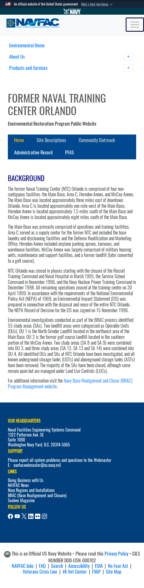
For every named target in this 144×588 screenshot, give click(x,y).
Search (57, 566)
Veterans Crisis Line (40, 571)
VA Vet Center (74, 571)
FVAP (96, 571)
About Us (71, 56)
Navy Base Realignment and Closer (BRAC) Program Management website (70, 383)
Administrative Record (33, 152)
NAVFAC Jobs (23, 566)
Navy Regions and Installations (31, 490)
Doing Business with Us (25, 480)
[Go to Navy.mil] (72, 11)
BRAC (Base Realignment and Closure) (37, 495)
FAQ (42, 566)
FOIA (99, 566)
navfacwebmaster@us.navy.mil (37, 465)
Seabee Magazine (21, 500)
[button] (97, 4)
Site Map (113, 571)
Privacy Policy (116, 553)
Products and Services (71, 68)
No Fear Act (118, 566)
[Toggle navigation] (135, 25)
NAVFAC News (18, 485)
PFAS (69, 152)
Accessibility (79, 566)
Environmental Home (27, 45)
